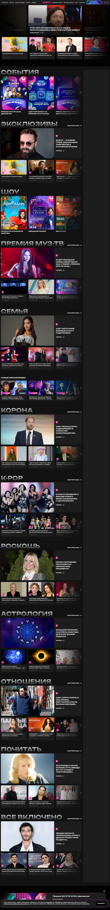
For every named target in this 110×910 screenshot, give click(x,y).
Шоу (76, 2)
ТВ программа (68, 2)
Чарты (11, 2)
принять (101, 903)
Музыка (82, 2)
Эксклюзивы (20, 2)
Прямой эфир (57, 2)
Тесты (28, 2)
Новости (5, 2)
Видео (34, 2)
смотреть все (74, 125)
